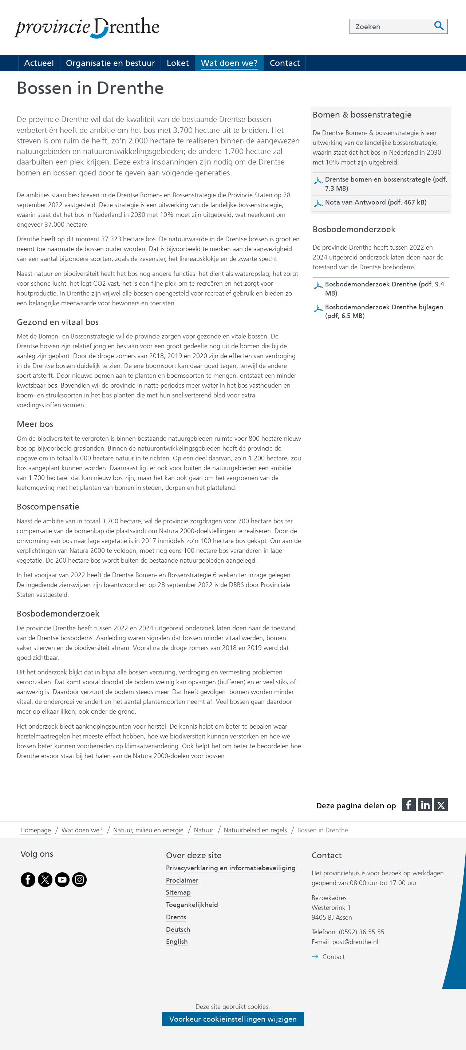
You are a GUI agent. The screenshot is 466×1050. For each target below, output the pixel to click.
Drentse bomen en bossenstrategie (386, 183)
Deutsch (178, 930)
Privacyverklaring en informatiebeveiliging (231, 868)
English (177, 942)
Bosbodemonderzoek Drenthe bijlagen (384, 311)
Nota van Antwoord (376, 202)
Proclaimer (182, 880)
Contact (285, 63)
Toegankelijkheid (192, 905)
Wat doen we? (229, 63)
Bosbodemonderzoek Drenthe (384, 288)
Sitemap (178, 892)
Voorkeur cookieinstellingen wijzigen (233, 1019)
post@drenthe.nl (355, 942)
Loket (178, 63)
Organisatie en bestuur (110, 63)
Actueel (39, 63)
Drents (176, 917)
